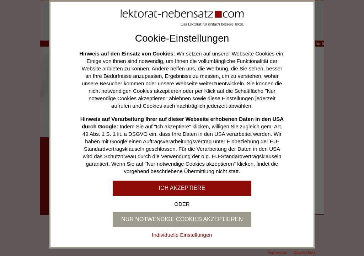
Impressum (277, 252)
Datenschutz (304, 252)
